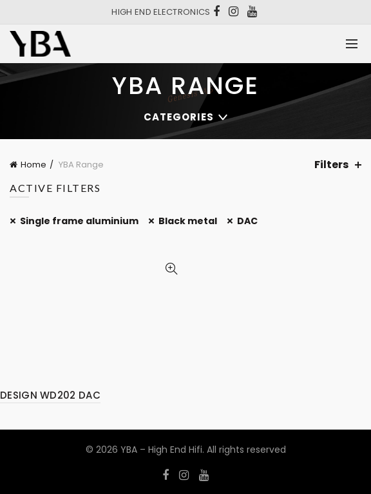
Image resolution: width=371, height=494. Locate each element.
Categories (179, 117)
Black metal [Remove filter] (187, 220)
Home (33, 164)
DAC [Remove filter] (247, 220)
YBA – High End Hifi (161, 449)
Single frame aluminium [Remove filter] (79, 220)
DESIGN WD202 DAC (50, 395)
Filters (331, 164)
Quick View (171, 269)
